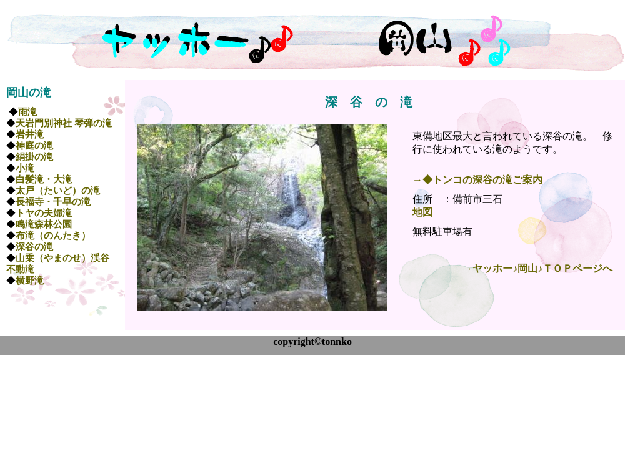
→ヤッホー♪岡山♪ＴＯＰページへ (537, 268)
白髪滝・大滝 (44, 179)
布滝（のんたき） (53, 236)
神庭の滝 (34, 146)
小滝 (25, 168)
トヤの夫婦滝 (44, 213)
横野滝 (30, 281)
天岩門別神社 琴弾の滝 (64, 123)
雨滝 (27, 112)
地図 (422, 212)
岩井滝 (30, 134)
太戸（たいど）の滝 (58, 191)
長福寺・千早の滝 (53, 202)
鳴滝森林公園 (44, 224)
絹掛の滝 (34, 157)
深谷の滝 (34, 247)
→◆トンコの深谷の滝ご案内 (477, 179)
